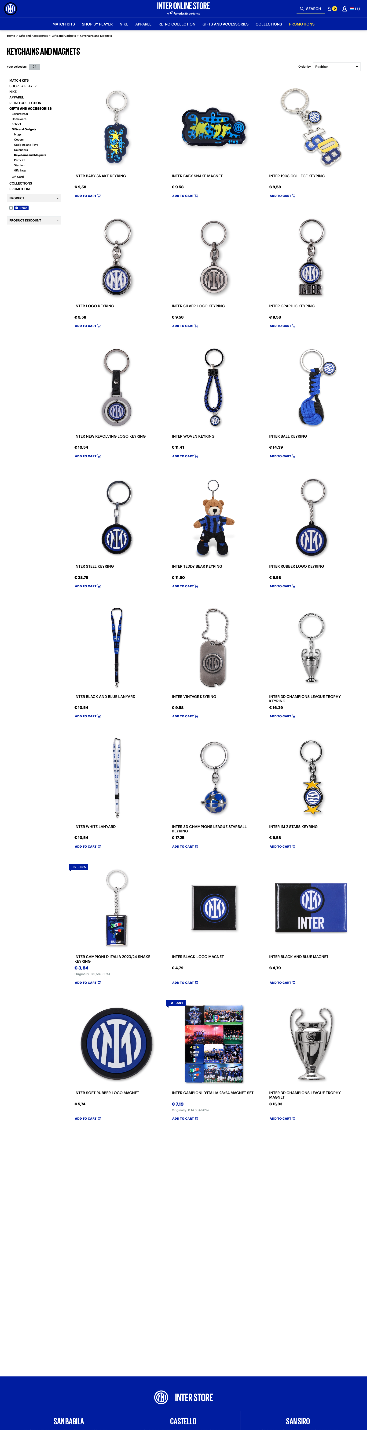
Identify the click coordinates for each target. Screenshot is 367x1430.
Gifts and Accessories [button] (225, 24)
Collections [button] (269, 24)
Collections (20, 183)
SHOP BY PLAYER (23, 86)
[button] (355, 9)
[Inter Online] (11, 9)
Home (11, 35)
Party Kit (19, 160)
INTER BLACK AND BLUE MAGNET (298, 956)
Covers (19, 139)
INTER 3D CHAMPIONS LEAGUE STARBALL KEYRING (209, 828)
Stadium (19, 165)
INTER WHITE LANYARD (95, 826)
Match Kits (19, 80)
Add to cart (88, 196)
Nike (13, 92)
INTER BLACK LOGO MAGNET (198, 956)
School (16, 124)
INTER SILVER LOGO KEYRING (198, 306)
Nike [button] (124, 24)
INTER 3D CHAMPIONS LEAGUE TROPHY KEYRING (305, 698)
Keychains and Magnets (96, 35)
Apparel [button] (143, 24)
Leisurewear (20, 114)
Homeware (19, 119)
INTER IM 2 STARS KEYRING (293, 826)
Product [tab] (16, 198)
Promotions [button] (302, 24)
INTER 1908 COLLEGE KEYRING (297, 176)
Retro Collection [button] (176, 24)
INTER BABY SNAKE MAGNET (197, 176)
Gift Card (18, 176)
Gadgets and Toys (26, 144)
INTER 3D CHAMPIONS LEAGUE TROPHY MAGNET (305, 1095)
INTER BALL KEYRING (288, 436)
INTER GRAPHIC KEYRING (292, 306)
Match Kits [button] (63, 24)
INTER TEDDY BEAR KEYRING (197, 566)
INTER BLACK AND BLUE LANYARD (104, 696)
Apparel (16, 97)
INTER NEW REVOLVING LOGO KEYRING (110, 436)
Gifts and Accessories (33, 35)
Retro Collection (25, 103)
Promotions (20, 189)
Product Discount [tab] (25, 220)
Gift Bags (20, 170)
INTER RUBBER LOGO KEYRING (296, 566)
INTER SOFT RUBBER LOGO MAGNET (106, 1092)
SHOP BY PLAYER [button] (97, 24)
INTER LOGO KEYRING (94, 306)
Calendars (21, 150)
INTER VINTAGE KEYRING (194, 696)
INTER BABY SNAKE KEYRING (100, 176)
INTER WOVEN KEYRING (193, 436)
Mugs (18, 134)
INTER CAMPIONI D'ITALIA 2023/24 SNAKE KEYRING (112, 958)
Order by (304, 66)
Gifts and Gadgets (64, 35)
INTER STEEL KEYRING (94, 566)
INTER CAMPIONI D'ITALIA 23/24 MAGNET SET (212, 1092)
